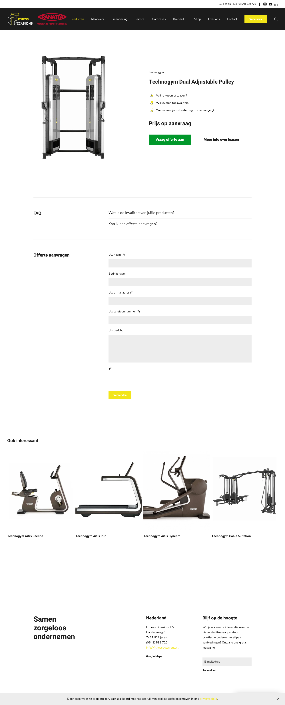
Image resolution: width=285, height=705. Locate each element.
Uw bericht (116, 330)
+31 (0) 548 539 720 (244, 4)
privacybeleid (208, 699)
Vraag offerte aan (170, 139)
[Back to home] (37, 19)
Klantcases (159, 19)
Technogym (156, 72)
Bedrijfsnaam (117, 274)
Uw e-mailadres (121, 293)
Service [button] (139, 19)
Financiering (119, 19)
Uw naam (117, 255)
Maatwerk (97, 19)
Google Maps (154, 656)
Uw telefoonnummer (124, 312)
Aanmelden (209, 670)
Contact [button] (232, 19)
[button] (276, 19)
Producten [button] (77, 19)
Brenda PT (180, 19)
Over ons (214, 19)
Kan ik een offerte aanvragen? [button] (133, 223)
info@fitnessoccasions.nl (162, 648)
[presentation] (136, 380)
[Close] (278, 699)
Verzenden (120, 395)
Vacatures (255, 19)
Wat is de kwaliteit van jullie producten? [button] (141, 212)
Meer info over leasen (221, 139)
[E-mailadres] (227, 661)
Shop (197, 19)
